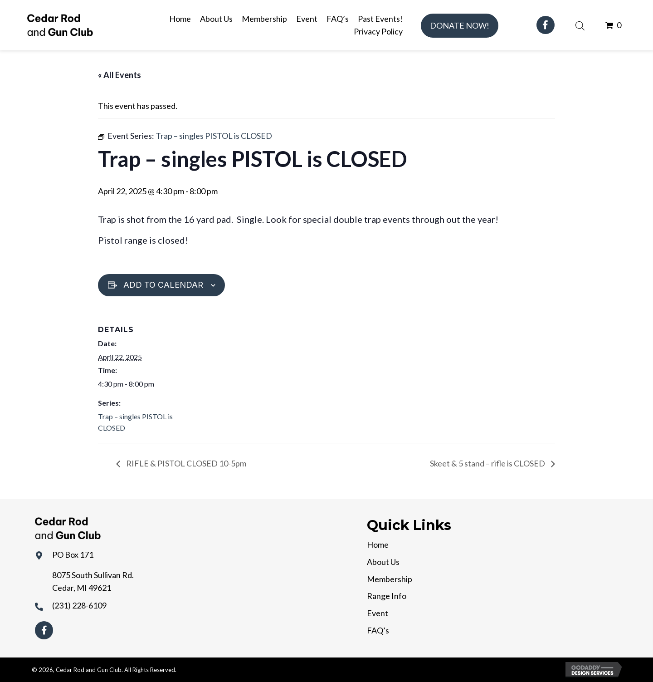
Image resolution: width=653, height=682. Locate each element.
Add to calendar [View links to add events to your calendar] (163, 284)
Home (378, 545)
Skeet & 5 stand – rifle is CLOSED (488, 463)
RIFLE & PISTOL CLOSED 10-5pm (185, 463)
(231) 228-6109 (79, 605)
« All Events (119, 75)
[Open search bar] (580, 24)
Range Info (386, 596)
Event (377, 613)
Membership (389, 579)
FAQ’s (378, 630)
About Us (383, 562)
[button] (459, 26)
